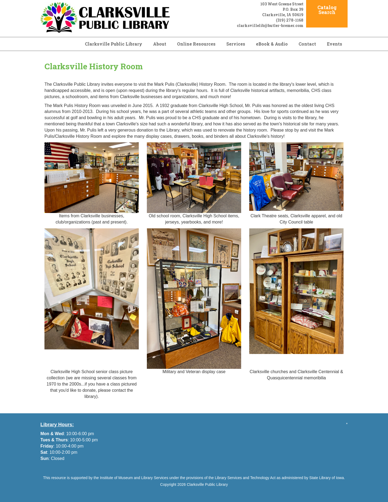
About (159, 44)
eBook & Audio (272, 44)
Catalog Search (327, 9)
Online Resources (196, 44)
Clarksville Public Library (113, 44)
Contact (307, 44)
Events (334, 44)
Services (235, 44)
